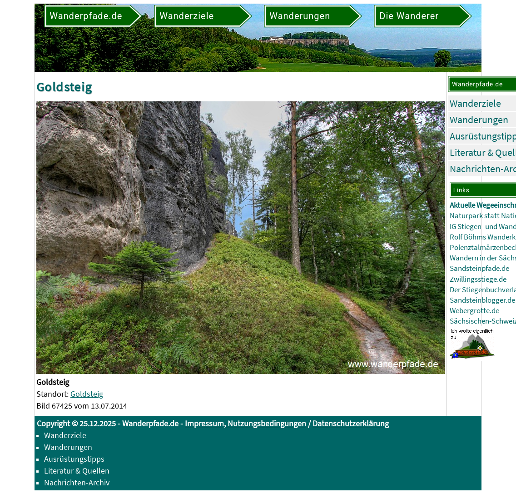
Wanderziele (475, 103)
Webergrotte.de (474, 310)
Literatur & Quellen (76, 470)
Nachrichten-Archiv (76, 482)
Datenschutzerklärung (351, 423)
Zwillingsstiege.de (478, 279)
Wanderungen (479, 119)
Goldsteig (86, 394)
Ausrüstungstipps (74, 459)
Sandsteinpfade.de (479, 268)
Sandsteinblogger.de (482, 300)
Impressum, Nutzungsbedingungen (245, 423)
